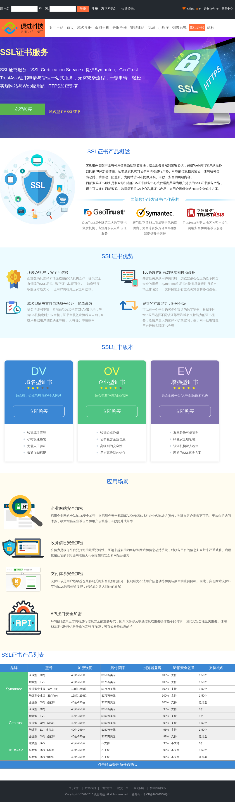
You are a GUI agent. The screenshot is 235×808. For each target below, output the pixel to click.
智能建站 (137, 28)
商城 (151, 28)
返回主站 (56, 28)
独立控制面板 (158, 788)
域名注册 (84, 28)
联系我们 (90, 788)
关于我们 (74, 788)
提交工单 (122, 788)
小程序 (163, 28)
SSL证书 (197, 28)
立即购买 (23, 109)
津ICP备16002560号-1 (156, 794)
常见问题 (139, 788)
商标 (210, 28)
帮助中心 (227, 8)
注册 (95, 8)
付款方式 (106, 788)
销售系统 (179, 28)
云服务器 (119, 28)
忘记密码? (108, 8)
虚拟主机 (102, 28)
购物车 (191, 9)
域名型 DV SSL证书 (64, 112)
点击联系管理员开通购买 (118, 764)
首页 (70, 28)
